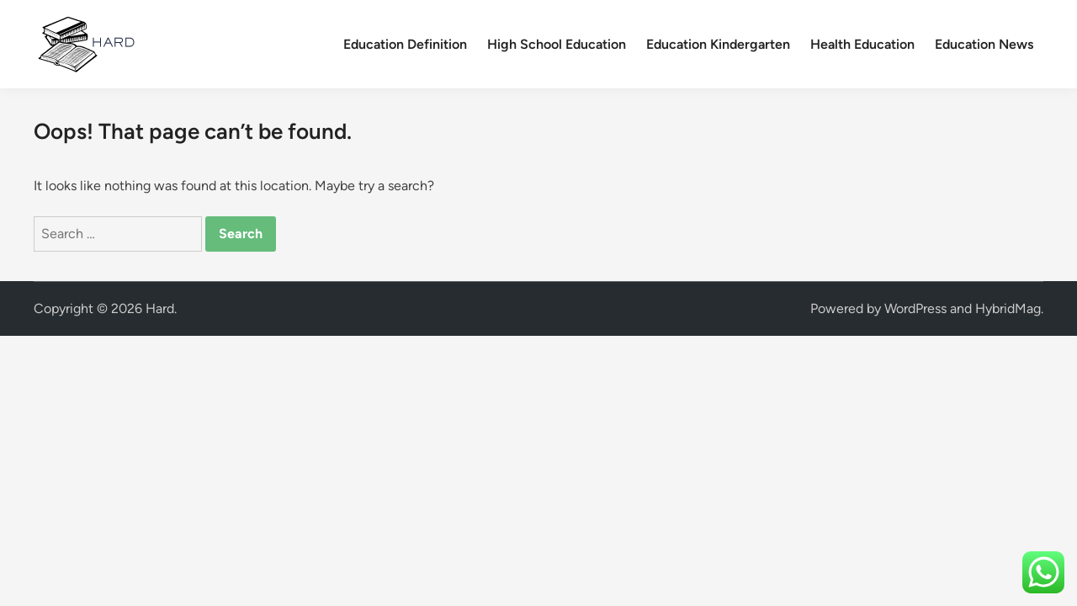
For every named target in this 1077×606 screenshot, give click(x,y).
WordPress (915, 308)
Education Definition (405, 44)
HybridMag (1008, 308)
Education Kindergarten (718, 44)
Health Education (862, 44)
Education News (984, 44)
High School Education (556, 44)
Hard (160, 308)
